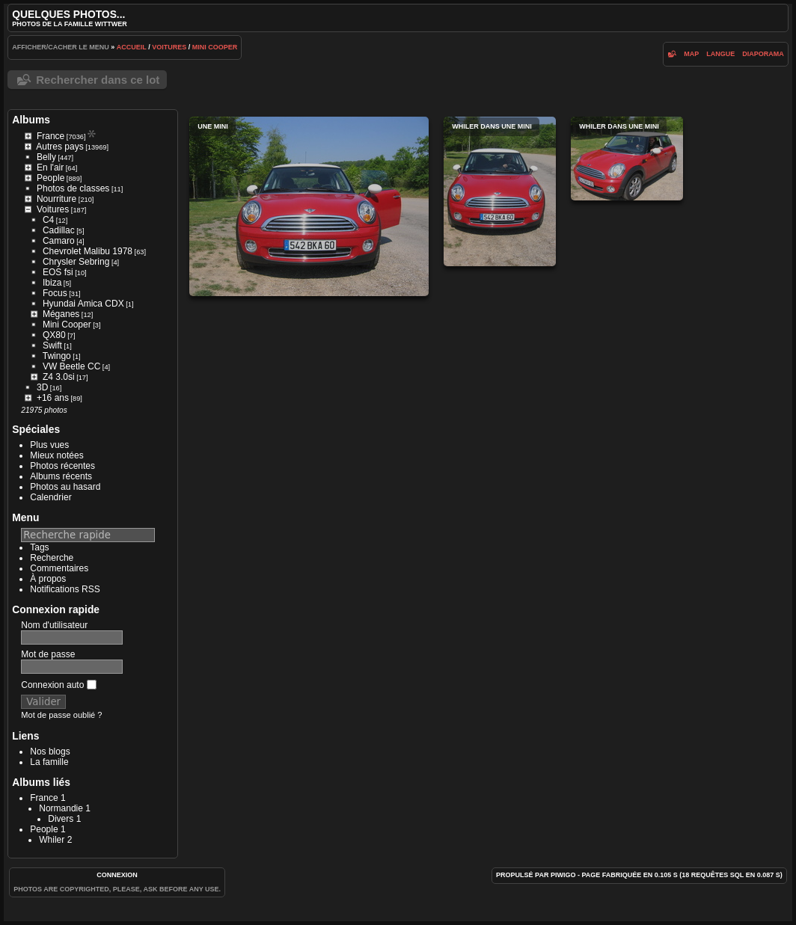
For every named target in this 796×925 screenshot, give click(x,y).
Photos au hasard (65, 487)
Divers (60, 819)
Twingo (57, 356)
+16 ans (53, 398)
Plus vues (49, 445)
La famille (49, 762)
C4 (48, 220)
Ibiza (52, 282)
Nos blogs (50, 751)
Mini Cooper (215, 47)
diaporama (763, 54)
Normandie (61, 808)
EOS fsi (58, 272)
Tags (39, 547)
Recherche (51, 558)
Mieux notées (56, 455)
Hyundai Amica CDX (83, 303)
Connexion (117, 875)
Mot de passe (48, 654)
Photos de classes (73, 188)
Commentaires (59, 568)
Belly (46, 157)
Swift (52, 345)
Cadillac (59, 230)
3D (42, 387)
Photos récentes (62, 466)
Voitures (169, 47)
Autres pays (59, 146)
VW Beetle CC (71, 366)
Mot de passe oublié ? (61, 714)
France (50, 136)
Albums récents (61, 476)
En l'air (50, 167)
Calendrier (50, 497)
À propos (48, 579)
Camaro (59, 241)
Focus (55, 293)
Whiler (51, 840)
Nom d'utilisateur (54, 625)
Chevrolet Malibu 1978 (87, 251)
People (50, 178)
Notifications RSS (65, 589)
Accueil (132, 47)
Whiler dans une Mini (500, 191)
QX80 (54, 335)
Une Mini (309, 206)
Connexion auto (58, 685)
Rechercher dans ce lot (97, 79)
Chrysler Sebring (76, 261)
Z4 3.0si (59, 377)
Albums (31, 120)
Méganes (61, 314)
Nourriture (56, 199)
